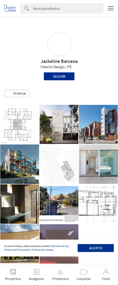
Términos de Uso (60, 246)
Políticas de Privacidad (16, 249)
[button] (17, 93)
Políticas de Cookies (42, 249)
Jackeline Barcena (59, 61)
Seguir (59, 76)
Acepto (95, 248)
